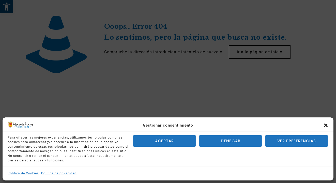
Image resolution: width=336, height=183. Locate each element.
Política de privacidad (59, 173)
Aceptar (164, 141)
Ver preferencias (296, 141)
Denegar (230, 141)
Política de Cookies (23, 173)
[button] (325, 125)
